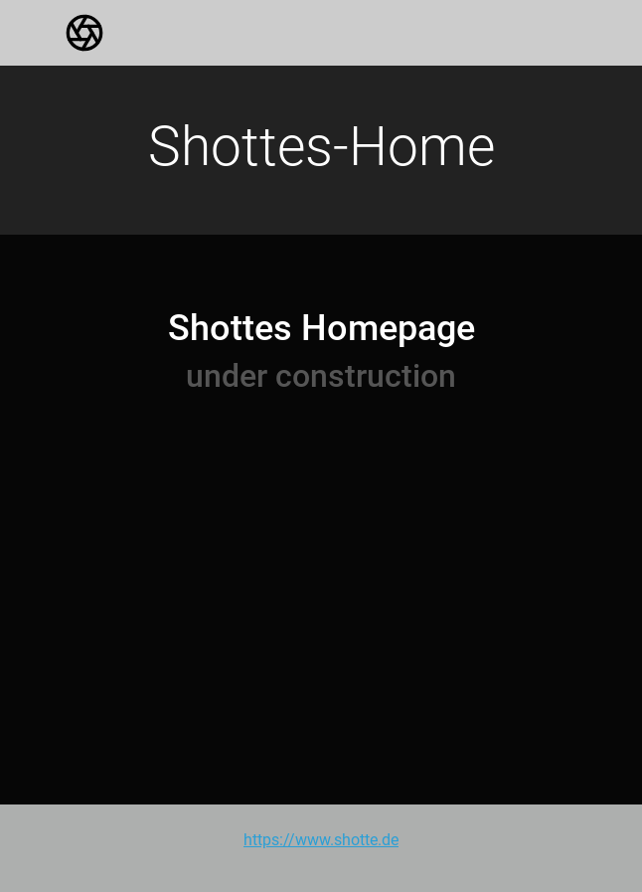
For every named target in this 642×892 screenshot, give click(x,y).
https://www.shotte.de (321, 839)
